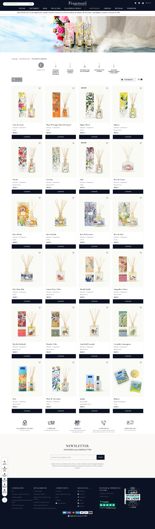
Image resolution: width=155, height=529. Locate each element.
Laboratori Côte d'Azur (4, 470)
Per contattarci (61, 503)
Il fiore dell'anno (4, 492)
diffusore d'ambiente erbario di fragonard (113, 68)
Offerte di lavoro (104, 496)
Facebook (82, 491)
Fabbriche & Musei (4, 487)
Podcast (81, 506)
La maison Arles (4, 481)
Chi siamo (59, 491)
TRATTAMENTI (34, 8)
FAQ (13, 491)
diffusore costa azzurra (99, 67)
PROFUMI (22, 8)
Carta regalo (94, 8)
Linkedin (81, 503)
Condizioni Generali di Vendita (20, 494)
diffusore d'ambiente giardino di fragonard (55, 68)
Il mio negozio (5, 464)
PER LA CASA (55, 8)
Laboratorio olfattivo (39, 494)
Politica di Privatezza (17, 505)
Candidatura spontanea (106, 493)
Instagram (82, 497)
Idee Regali (119, 8)
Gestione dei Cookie (17, 508)
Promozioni (131, 8)
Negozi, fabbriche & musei (63, 494)
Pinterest (81, 494)
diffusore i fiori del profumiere (85, 67)
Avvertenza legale (17, 497)
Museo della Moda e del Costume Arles (44, 508)
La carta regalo (38, 491)
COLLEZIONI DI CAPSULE (72, 8)
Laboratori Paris (4, 476)
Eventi (57, 497)
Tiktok (81, 500)
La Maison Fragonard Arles (41, 502)
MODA (45, 8)
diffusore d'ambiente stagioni (70, 68)
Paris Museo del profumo (41, 505)
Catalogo (58, 500)
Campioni (107, 8)
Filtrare (17, 79)
